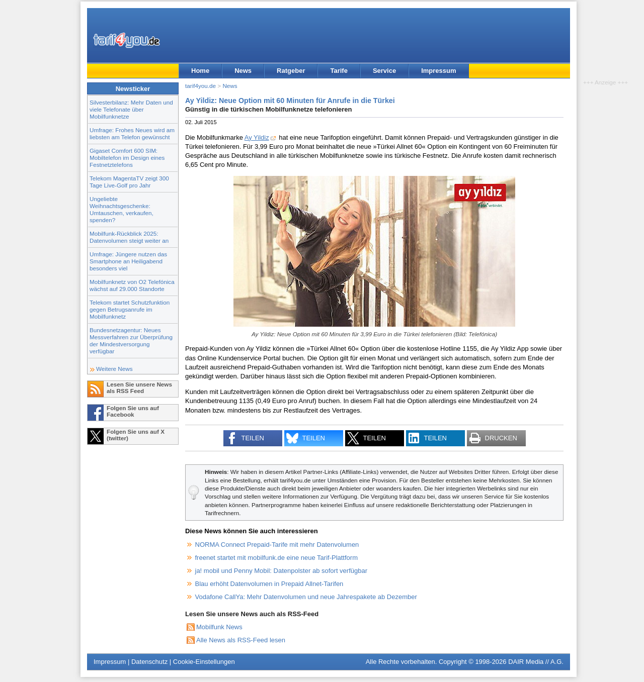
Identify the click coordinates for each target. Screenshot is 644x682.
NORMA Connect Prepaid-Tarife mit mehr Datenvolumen (277, 544)
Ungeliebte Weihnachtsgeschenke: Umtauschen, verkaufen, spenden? (121, 209)
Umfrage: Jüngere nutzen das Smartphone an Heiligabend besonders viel (128, 261)
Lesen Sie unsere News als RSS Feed (139, 387)
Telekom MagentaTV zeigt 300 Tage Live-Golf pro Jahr (129, 181)
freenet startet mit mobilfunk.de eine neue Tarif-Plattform (276, 557)
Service (384, 70)
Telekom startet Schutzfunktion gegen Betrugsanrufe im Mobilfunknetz (130, 309)
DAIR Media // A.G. (536, 661)
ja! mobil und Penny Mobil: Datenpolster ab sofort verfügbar (281, 570)
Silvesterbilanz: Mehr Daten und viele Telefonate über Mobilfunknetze (131, 109)
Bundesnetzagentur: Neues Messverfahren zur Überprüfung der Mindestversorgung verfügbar (131, 340)
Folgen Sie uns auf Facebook (133, 411)
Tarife (338, 70)
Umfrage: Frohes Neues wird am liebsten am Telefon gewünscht (132, 133)
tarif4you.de (200, 85)
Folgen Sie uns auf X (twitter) (136, 434)
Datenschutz (149, 661)
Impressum (438, 70)
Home (200, 70)
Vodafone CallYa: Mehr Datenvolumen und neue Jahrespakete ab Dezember (306, 597)
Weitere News (114, 368)
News (243, 70)
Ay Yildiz (257, 137)
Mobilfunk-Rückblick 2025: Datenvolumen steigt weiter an (129, 237)
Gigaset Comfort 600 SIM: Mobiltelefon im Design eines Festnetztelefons (127, 157)
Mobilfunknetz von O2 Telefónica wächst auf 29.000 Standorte (132, 285)
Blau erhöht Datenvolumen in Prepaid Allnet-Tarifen (269, 584)
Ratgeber (291, 70)
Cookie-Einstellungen (204, 661)
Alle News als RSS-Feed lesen (240, 640)
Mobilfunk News (219, 627)
